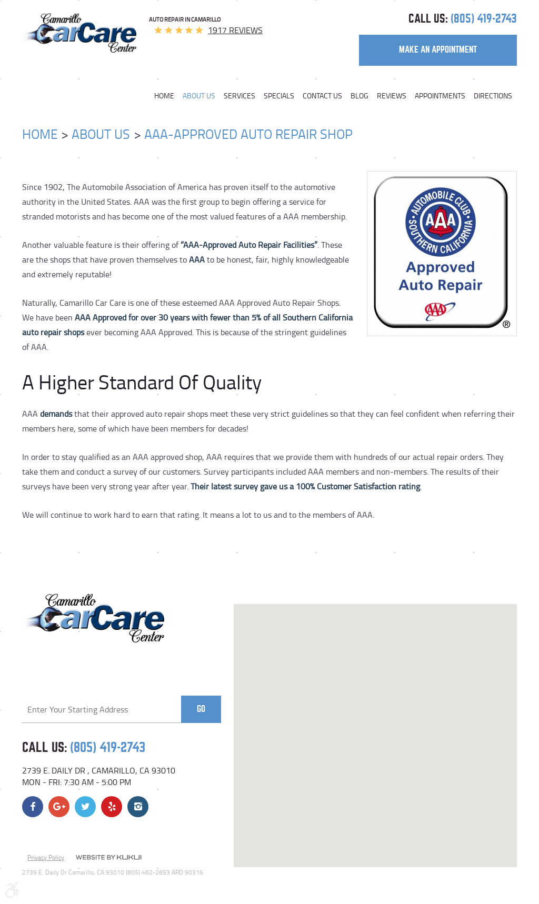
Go (201, 709)
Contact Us (322, 96)
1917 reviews (235, 30)
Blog (359, 96)
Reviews (391, 96)
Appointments (440, 96)
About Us (199, 96)
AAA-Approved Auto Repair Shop (248, 134)
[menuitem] (166, 96)
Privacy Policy (45, 857)
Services (239, 96)
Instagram (137, 806)
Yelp (111, 806)
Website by (108, 858)
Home (164, 96)
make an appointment (438, 49)
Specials (279, 96)
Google (58, 806)
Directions (493, 96)
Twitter (85, 806)
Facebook (32, 806)
